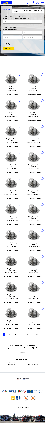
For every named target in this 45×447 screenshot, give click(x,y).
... (33, 335)
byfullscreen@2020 (23, 407)
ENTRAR (22, 352)
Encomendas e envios (33, 362)
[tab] (6, 9)
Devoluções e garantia (12, 362)
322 (37, 335)
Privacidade (12, 364)
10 (30, 335)
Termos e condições (33, 364)
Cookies (11, 367)
